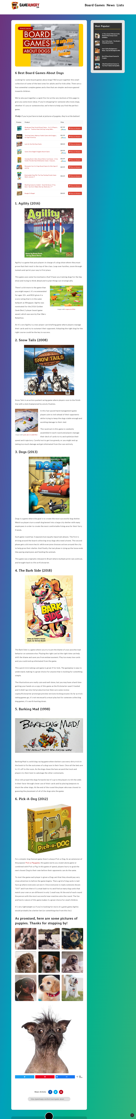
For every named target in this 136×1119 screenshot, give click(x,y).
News (111, 5)
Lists (120, 5)
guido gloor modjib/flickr (30, 435)
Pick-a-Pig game (33, 863)
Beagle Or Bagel (30, 193)
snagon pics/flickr (70, 309)
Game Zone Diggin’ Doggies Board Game (37, 151)
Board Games (95, 5)
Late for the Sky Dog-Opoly (33, 144)
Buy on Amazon (76, 128)
